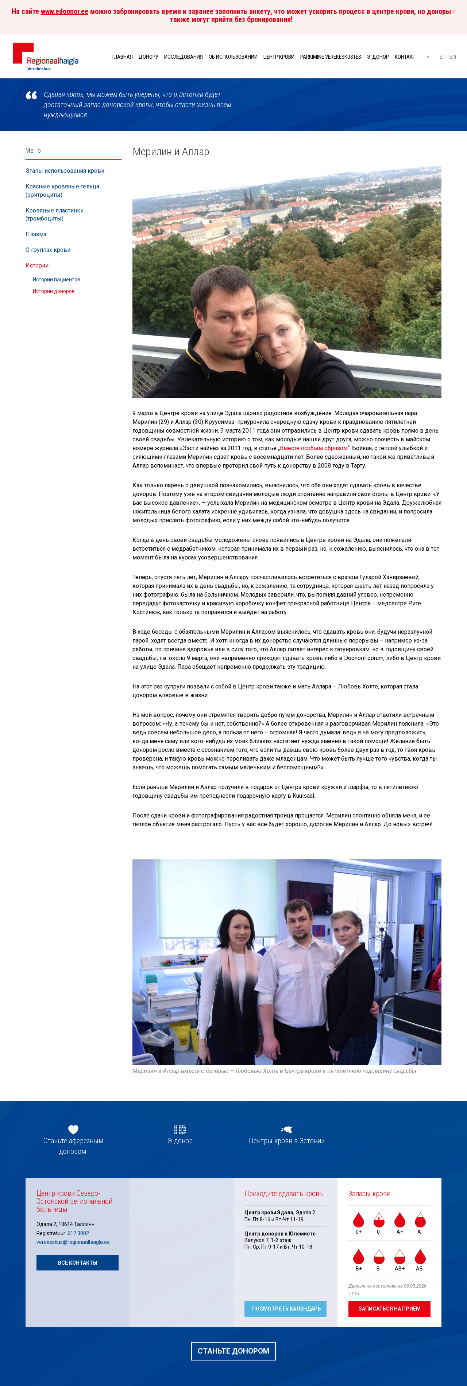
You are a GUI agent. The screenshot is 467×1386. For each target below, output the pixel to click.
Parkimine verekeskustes (330, 57)
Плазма (36, 234)
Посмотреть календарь (286, 1309)
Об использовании (233, 57)
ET (443, 57)
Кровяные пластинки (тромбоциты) (55, 214)
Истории (37, 265)
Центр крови (278, 57)
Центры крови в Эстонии (287, 1140)
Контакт (405, 57)
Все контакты (77, 1263)
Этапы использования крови (65, 170)
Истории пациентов (56, 279)
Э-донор (378, 57)
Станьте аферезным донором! (73, 1146)
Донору (148, 57)
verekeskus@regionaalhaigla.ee (73, 1242)
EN (452, 57)
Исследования (183, 57)
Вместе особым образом (314, 448)
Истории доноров (54, 291)
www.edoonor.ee (64, 11)
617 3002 (78, 1233)
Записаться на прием (390, 1309)
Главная (122, 57)
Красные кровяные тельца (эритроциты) (62, 190)
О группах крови (48, 249)
